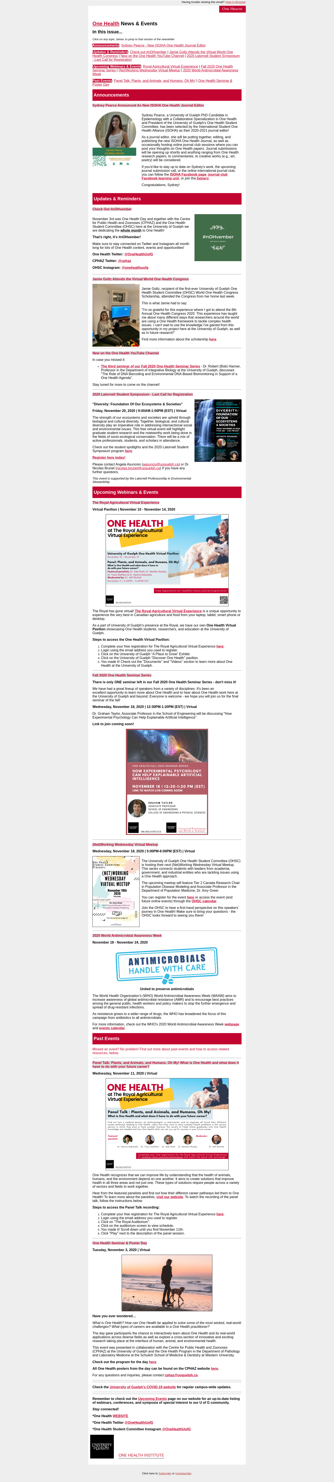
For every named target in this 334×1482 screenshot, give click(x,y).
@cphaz (124, 261)
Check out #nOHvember (148, 52)
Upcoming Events (152, 1399)
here (212, 339)
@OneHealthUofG (139, 1422)
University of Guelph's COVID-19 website (143, 1387)
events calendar (112, 1028)
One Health (105, 23)
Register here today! (108, 457)
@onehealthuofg (135, 267)
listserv (202, 178)
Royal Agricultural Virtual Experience (170, 66)
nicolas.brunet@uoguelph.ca (138, 468)
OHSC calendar (204, 901)
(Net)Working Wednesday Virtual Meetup (149, 70)
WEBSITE (120, 1416)
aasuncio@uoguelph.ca (161, 464)
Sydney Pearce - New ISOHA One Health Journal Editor (163, 45)
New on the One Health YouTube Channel (152, 56)
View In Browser (235, 2)
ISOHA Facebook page (188, 174)
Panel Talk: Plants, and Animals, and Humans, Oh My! (155, 81)
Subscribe (165, 1473)
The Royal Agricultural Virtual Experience (168, 611)
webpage (232, 1024)
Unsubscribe (183, 1473)
